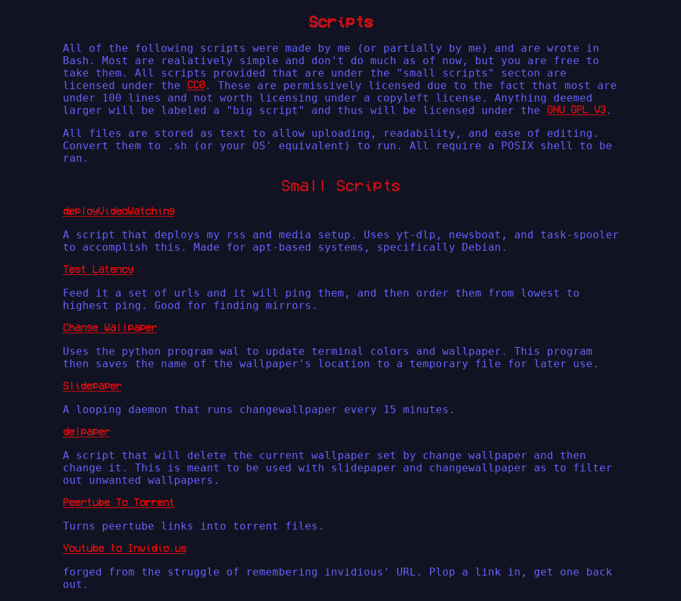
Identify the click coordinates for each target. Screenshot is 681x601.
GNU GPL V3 (576, 109)
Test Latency (98, 269)
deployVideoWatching (119, 210)
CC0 (196, 84)
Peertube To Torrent (119, 502)
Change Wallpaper (110, 327)
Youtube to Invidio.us (124, 548)
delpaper (86, 431)
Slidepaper (92, 385)
